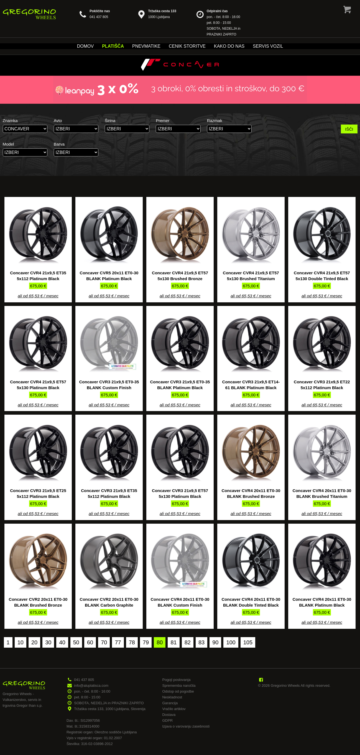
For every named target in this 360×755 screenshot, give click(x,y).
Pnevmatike (146, 46)
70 (104, 642)
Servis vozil (268, 46)
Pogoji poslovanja (176, 680)
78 (132, 642)
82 (188, 642)
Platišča (113, 46)
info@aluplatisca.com (91, 685)
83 (201, 642)
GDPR (167, 720)
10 (20, 642)
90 (215, 642)
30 (48, 642)
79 (146, 642)
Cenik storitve (187, 46)
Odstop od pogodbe (178, 691)
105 (247, 642)
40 (62, 642)
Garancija (170, 703)
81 (173, 642)
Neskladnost (172, 697)
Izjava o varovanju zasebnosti (186, 726)
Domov (85, 46)
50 (76, 642)
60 (90, 642)
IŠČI (349, 129)
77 (118, 642)
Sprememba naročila (178, 685)
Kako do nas (229, 46)
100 (230, 642)
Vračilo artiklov (173, 709)
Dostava (168, 715)
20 (34, 642)
